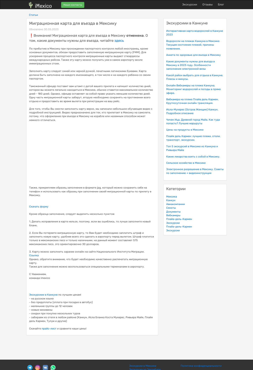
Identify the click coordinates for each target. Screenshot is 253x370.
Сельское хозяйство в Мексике (186, 162)
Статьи (33, 14)
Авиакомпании (175, 204)
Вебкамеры (173, 215)
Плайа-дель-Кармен (179, 219)
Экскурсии (189, 4)
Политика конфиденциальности (201, 365)
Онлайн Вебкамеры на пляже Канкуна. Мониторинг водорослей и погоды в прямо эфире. (193, 89)
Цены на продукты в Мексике (184, 129)
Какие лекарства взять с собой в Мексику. (193, 156)
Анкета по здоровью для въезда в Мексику (193, 55)
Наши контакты (72, 4)
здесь (119, 40)
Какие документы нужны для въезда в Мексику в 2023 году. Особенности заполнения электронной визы (190, 65)
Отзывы (207, 4)
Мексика (171, 196)
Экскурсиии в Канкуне (43, 294)
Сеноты (171, 207)
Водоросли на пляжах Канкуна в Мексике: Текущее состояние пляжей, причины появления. (193, 44)
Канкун (170, 200)
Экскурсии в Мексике (142, 365)
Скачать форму (38, 206)
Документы (173, 211)
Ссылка (34, 255)
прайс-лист (49, 328)
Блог (221, 4)
